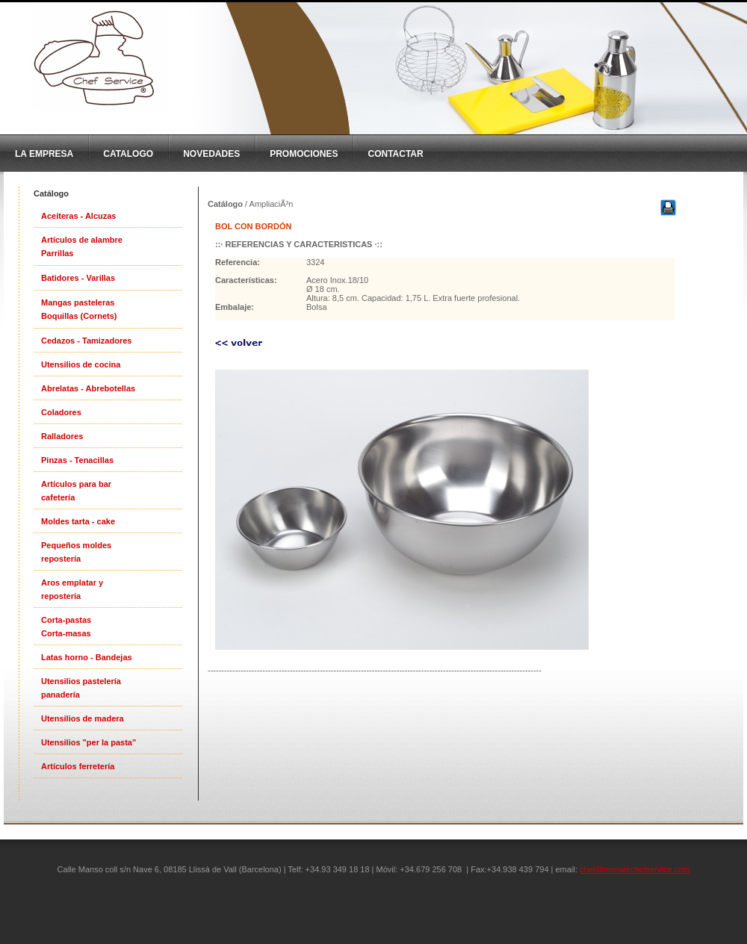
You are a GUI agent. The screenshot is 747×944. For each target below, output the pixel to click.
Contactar (395, 154)
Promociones (304, 154)
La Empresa (44, 154)
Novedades (211, 154)
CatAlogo (128, 154)
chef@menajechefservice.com (635, 869)
